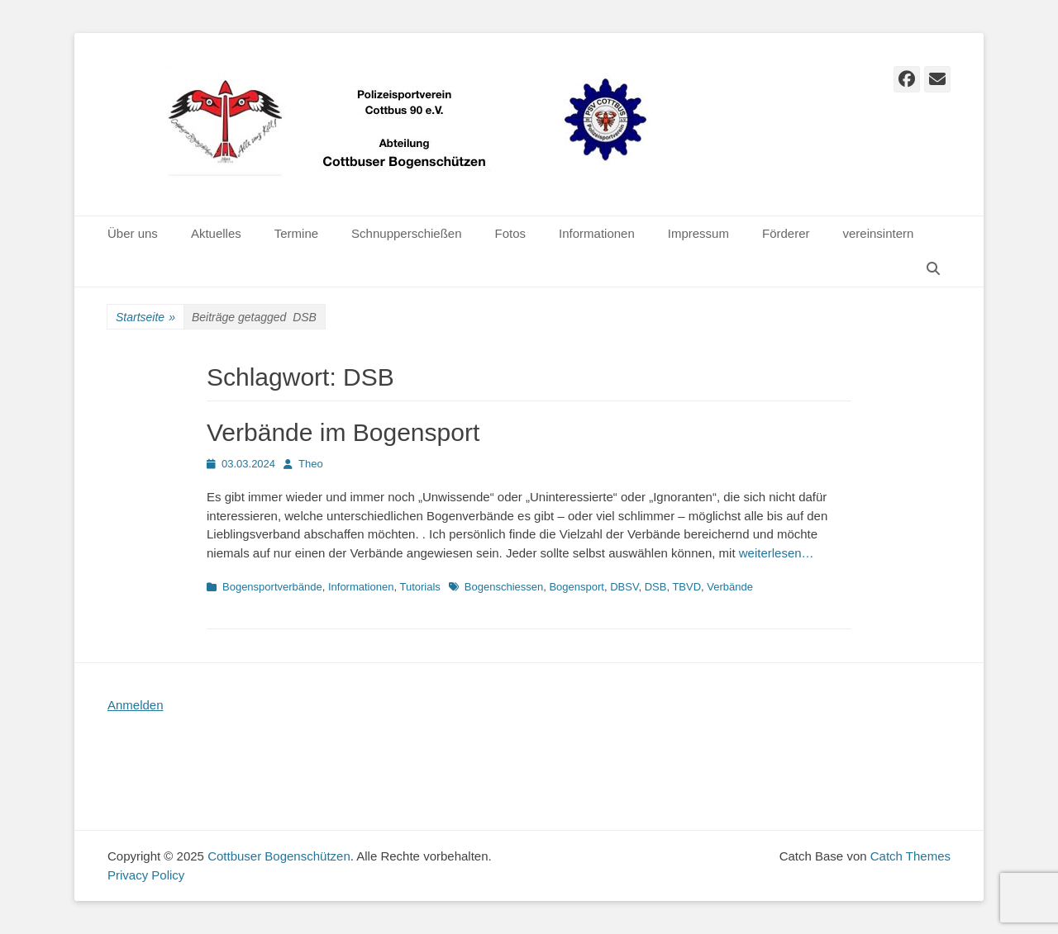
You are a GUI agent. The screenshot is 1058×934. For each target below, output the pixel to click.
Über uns (132, 233)
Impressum (698, 233)
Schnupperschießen (406, 233)
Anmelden (135, 705)
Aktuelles (216, 233)
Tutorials (419, 587)
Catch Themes (910, 856)
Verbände (730, 587)
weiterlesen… (776, 553)
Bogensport (576, 587)
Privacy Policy (145, 875)
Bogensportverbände (272, 587)
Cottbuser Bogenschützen (278, 856)
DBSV (624, 587)
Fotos (511, 233)
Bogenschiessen (504, 587)
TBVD (686, 587)
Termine (296, 233)
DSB (656, 587)
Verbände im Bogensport (343, 432)
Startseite (145, 317)
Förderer (786, 233)
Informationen (597, 233)
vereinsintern (878, 233)
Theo (310, 464)
